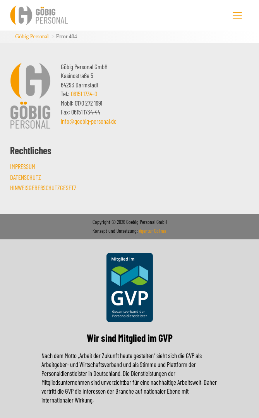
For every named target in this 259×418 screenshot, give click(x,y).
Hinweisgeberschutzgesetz (43, 187)
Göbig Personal (32, 36)
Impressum (22, 166)
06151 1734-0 (84, 93)
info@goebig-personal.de (89, 121)
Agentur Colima (152, 231)
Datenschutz (25, 177)
